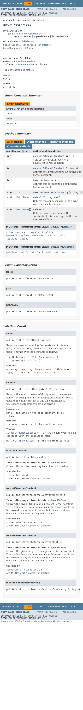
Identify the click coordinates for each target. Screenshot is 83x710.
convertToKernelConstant (49, 156)
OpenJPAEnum (10, 48)
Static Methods (36, 141)
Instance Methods (61, 141)
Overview (6, 3)
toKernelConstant (44, 180)
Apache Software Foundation (38, 621)
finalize (47, 232)
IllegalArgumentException (22, 432)
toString (11, 238)
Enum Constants (30, 13)
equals (35, 232)
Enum (17, 61)
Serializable (11, 45)
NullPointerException (20, 440)
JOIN (9, 113)
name (48, 235)
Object (69, 246)
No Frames (51, 9)
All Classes (69, 9)
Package (17, 3)
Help (72, 3)
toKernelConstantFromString (51, 192)
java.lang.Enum (17, 33)
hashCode (37, 235)
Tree (42, 3)
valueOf (38, 197)
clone (9, 232)
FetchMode (34, 33)
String (70, 168)
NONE (9, 118)
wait (48, 252)
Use (36, 3)
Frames (40, 9)
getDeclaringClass (18, 235)
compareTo (22, 232)
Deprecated (53, 3)
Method (53, 13)
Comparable (29, 45)
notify (24, 252)
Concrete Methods (18, 146)
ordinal (59, 235)
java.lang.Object (12, 31)
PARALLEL (12, 123)
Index (65, 3)
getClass (11, 252)
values (37, 209)
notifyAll (37, 252)
